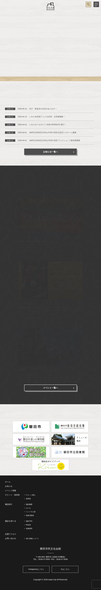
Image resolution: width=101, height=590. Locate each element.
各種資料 (29, 528)
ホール (28, 508)
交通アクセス (10, 534)
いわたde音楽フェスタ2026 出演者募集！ (47, 117)
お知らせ (8, 486)
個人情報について (32, 538)
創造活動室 (30, 515)
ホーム (8, 482)
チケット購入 (31, 495)
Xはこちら (65, 569)
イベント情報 (10, 490)
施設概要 (29, 504)
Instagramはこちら (36, 569)
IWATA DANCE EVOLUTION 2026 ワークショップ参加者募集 (54, 140)
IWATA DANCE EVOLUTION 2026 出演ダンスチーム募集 (52, 132)
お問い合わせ (10, 538)
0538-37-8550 (44, 559)
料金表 (28, 525)
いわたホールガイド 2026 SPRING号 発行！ (47, 124)
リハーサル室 (31, 512)
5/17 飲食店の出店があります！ (43, 109)
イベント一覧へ (50, 388)
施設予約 (29, 521)
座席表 (28, 499)
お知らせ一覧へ (50, 152)
